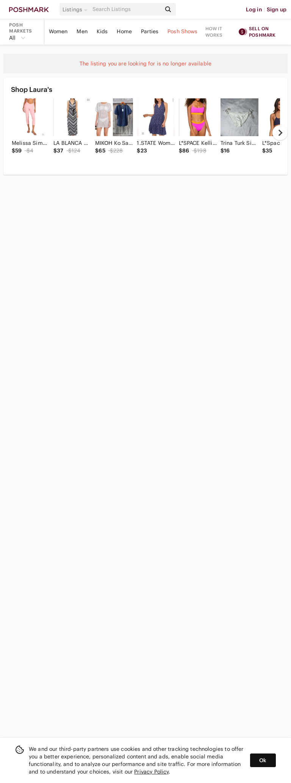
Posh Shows (182, 31)
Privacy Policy (151, 771)
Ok (262, 760)
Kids (102, 31)
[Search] (126, 9)
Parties (149, 31)
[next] (280, 132)
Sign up (276, 9)
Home (124, 31)
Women (58, 31)
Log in (254, 9)
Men (82, 31)
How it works (214, 32)
